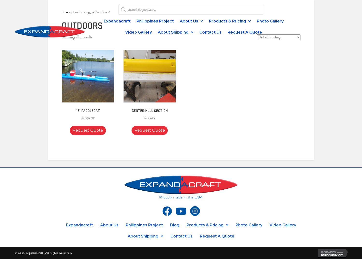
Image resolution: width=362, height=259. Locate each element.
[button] (102, 51)
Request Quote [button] (88, 130)
